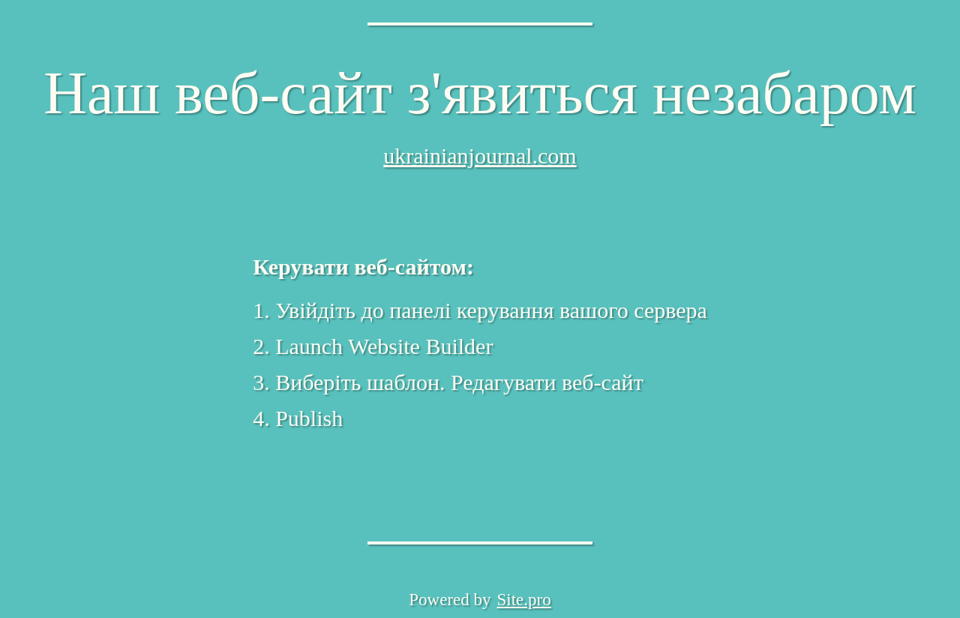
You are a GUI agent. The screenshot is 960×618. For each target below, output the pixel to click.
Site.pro (524, 599)
